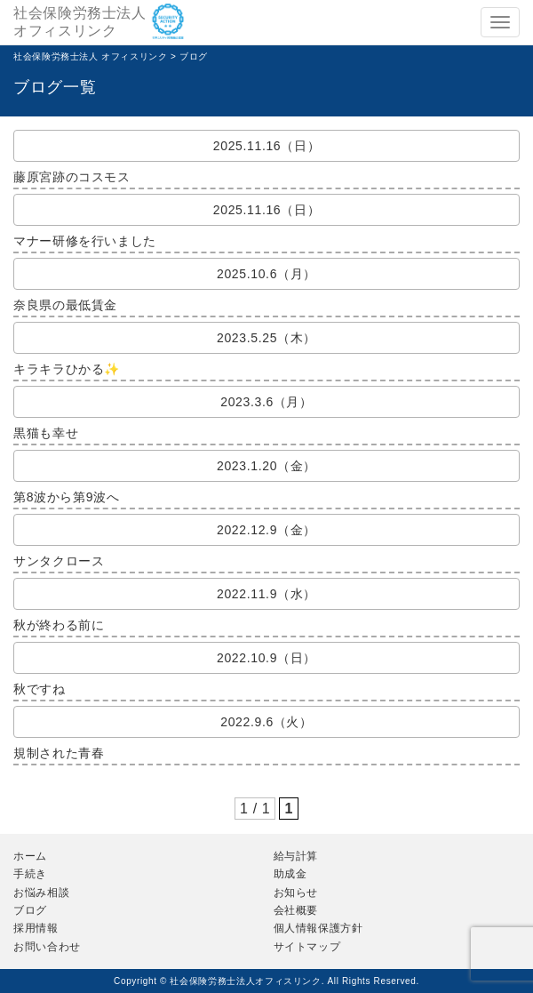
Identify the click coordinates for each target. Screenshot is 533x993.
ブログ (30, 910)
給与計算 (296, 856)
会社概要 (296, 910)
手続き (30, 874)
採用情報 (36, 928)
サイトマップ (307, 947)
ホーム (30, 856)
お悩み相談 (41, 892)
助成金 (290, 874)
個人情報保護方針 (318, 928)
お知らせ (296, 892)
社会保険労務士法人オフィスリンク (80, 21)
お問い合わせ (47, 947)
